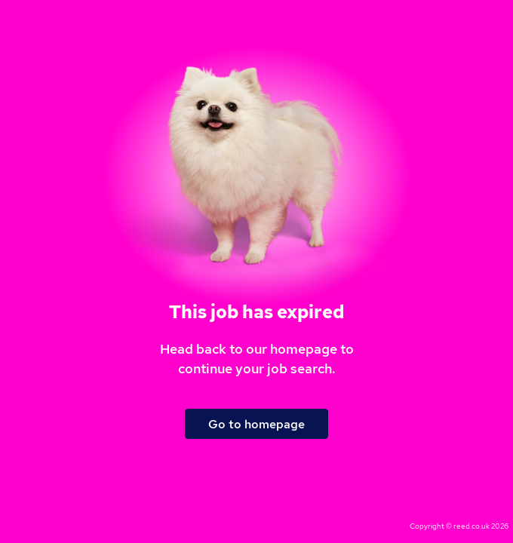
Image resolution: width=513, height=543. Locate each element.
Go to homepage (256, 424)
